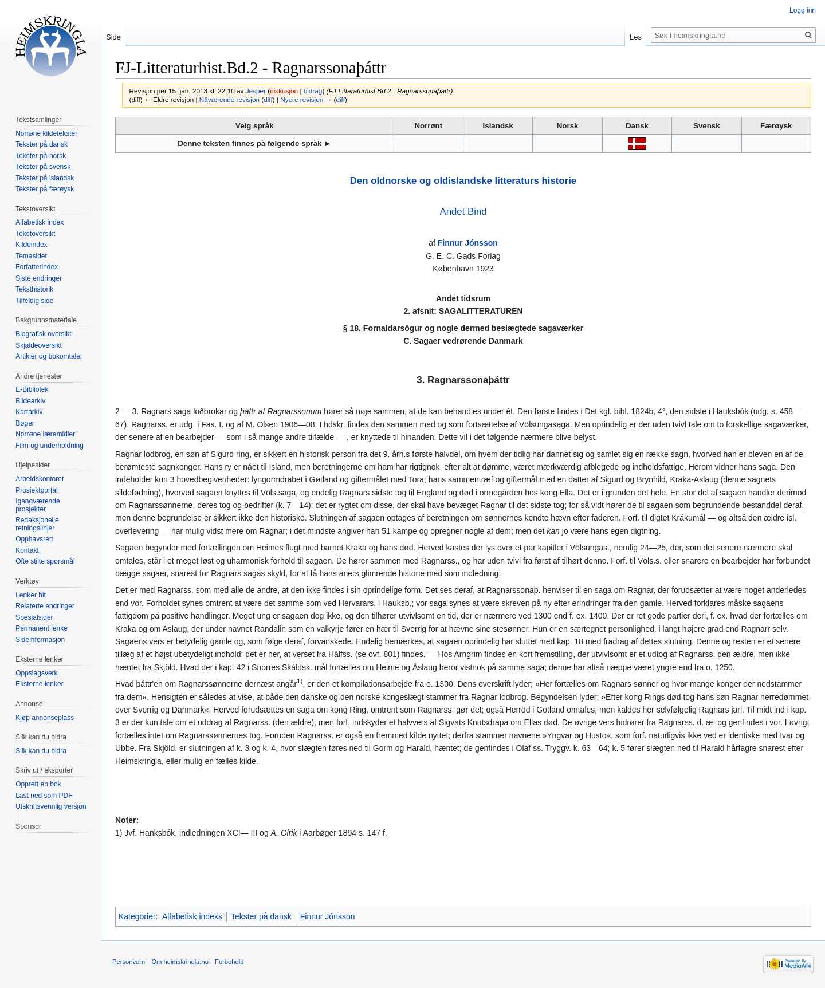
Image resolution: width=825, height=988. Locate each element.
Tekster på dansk (261, 916)
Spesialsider (34, 617)
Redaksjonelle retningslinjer (36, 524)
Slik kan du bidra (40, 751)
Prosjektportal (36, 490)
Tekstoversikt (35, 234)
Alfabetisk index (39, 222)
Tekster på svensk (42, 167)
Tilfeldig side (34, 301)
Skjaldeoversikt (38, 345)
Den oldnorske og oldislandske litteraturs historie (463, 180)
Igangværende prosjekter (37, 505)
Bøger (24, 423)
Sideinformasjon (40, 640)
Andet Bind (462, 211)
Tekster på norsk (40, 156)
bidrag (313, 91)
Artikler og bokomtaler (48, 356)
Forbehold (229, 961)
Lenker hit (30, 595)
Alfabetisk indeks (192, 916)
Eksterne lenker (39, 684)
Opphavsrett (34, 539)
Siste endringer (38, 278)
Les (636, 37)
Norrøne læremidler (45, 434)
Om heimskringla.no (179, 961)
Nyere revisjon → (306, 99)
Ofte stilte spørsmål (44, 561)
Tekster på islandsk (44, 178)
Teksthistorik (34, 289)
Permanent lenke (41, 628)
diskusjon (284, 91)
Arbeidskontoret (39, 479)
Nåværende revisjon (229, 99)
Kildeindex (31, 245)
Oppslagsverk (36, 673)
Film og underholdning (49, 446)
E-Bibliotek (31, 389)
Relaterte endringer (44, 606)
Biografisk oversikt (43, 334)
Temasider (31, 256)
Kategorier (137, 916)
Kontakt (27, 550)
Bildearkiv (30, 401)
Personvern (128, 961)
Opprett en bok (38, 784)
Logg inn (802, 10)
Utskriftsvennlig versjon (50, 806)
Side (113, 37)
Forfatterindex (36, 267)
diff (268, 99)
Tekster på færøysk (44, 189)
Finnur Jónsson (468, 242)
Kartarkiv (28, 412)
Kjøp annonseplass (44, 718)
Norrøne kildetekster (46, 133)
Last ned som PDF (43, 796)
